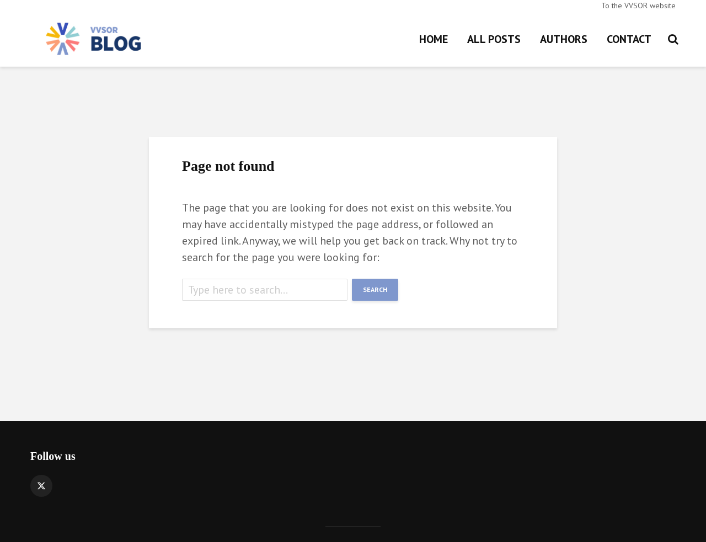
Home (433, 39)
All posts (494, 39)
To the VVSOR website (638, 5)
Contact (629, 39)
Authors (563, 39)
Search (375, 289)
